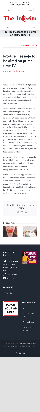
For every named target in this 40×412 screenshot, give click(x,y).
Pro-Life (15, 71)
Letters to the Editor (28, 328)
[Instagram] (11, 293)
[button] (4, 231)
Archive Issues (28, 322)
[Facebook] (4, 293)
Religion (21, 71)
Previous (26, 46)
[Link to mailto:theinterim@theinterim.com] (4, 278)
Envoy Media (17, 346)
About (25, 308)
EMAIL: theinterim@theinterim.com (20, 4)
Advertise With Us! (28, 315)
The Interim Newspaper (28, 344)
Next (33, 46)
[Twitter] (7, 293)
